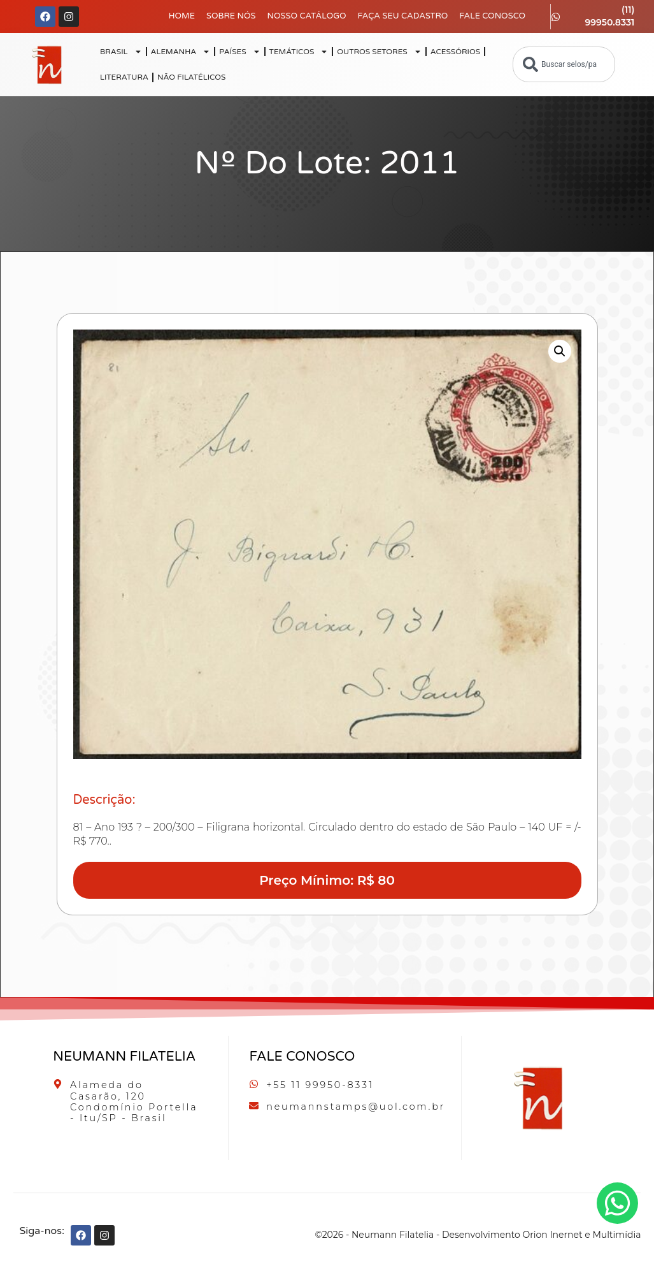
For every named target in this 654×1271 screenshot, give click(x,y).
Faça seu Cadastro (403, 16)
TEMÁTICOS (299, 51)
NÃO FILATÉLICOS (191, 77)
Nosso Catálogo (306, 16)
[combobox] (564, 64)
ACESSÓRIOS (455, 51)
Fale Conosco (492, 16)
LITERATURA (124, 77)
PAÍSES (239, 51)
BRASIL (121, 51)
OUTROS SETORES (379, 51)
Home (182, 16)
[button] (559, 351)
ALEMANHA (181, 51)
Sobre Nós (231, 16)
